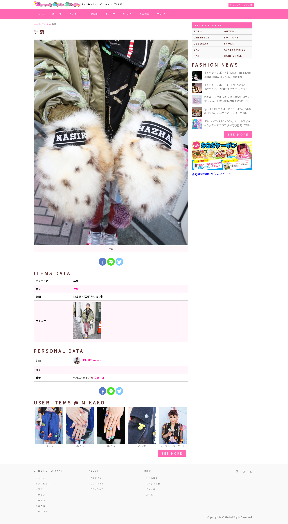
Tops (198, 31)
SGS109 (96, 478)
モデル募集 (152, 478)
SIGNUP (235, 4)
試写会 (94, 13)
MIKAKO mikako (87, 360)
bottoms (231, 37)
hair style (233, 55)
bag (197, 49)
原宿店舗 (144, 13)
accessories (235, 49)
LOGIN (248, 4)
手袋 (75, 289)
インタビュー (76, 13)
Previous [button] (38, 427)
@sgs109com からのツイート (211, 173)
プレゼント (163, 13)
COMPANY (97, 483)
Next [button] (183, 427)
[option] (111, 145)
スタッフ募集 (153, 483)
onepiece (202, 37)
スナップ (110, 13)
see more (172, 453)
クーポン (127, 13)
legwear (201, 43)
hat (197, 55)
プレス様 (151, 489)
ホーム (41, 13)
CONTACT (97, 489)
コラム (149, 494)
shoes (229, 43)
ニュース (57, 13)
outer (229, 31)
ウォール (99, 377)
